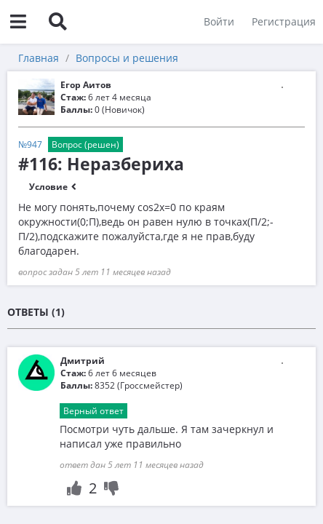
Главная (38, 58)
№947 (30, 144)
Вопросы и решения (127, 58)
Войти (219, 21)
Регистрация (284, 21)
